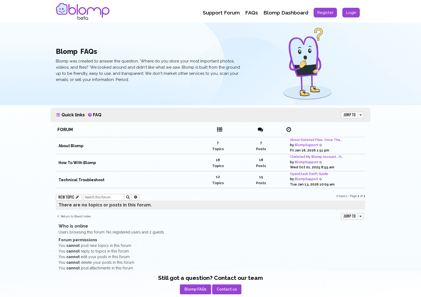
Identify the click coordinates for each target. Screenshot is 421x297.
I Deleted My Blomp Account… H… (316, 157)
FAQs (251, 13)
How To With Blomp (77, 163)
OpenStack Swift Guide (309, 174)
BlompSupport (306, 145)
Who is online (73, 226)
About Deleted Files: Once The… (316, 140)
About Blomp (71, 146)
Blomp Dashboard (285, 13)
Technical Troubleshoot (81, 180)
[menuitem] (325, 12)
